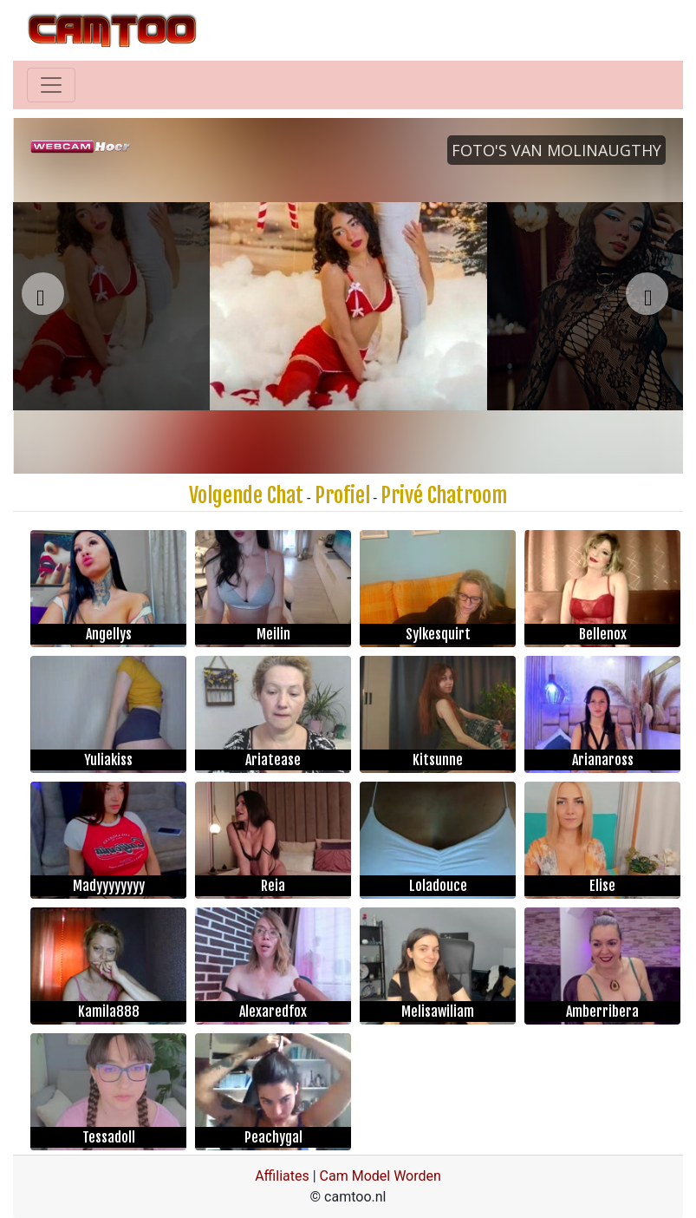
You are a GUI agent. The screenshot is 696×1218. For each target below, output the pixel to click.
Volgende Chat (246, 495)
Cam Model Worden (380, 1176)
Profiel (342, 495)
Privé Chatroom (444, 495)
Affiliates (282, 1176)
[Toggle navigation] (51, 85)
